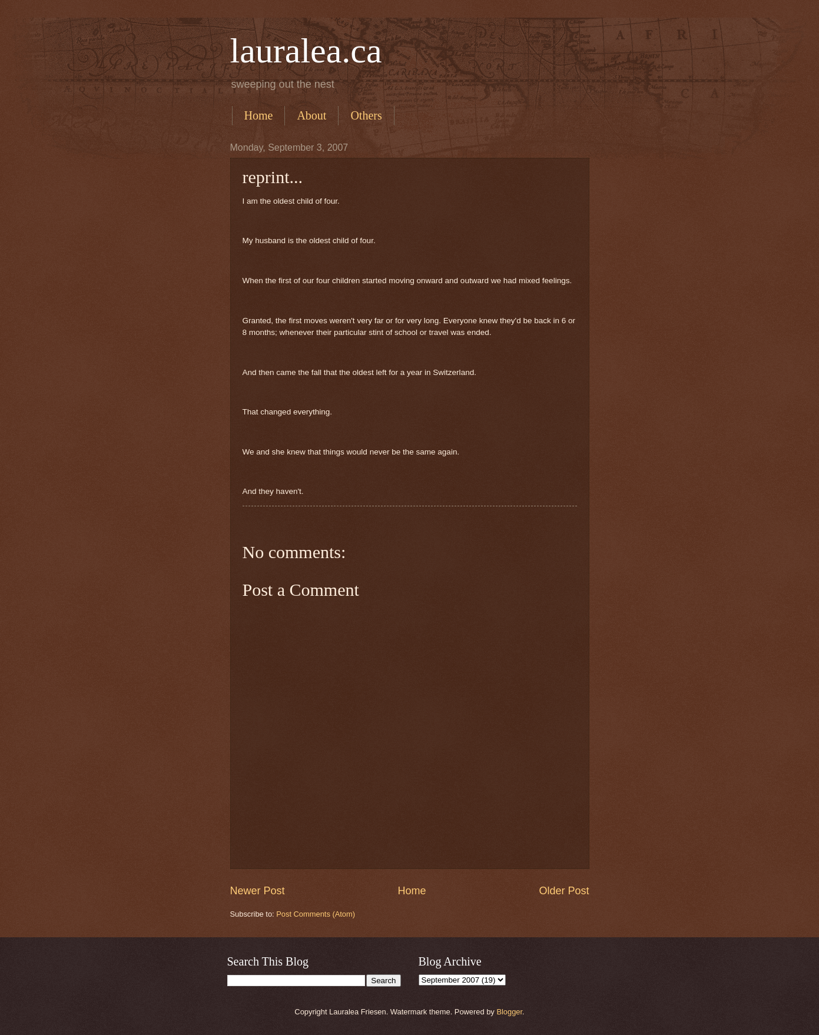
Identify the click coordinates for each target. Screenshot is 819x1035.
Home (258, 115)
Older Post (564, 891)
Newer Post (257, 891)
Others (366, 115)
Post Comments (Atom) (315, 914)
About (311, 115)
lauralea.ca (306, 50)
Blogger (509, 1011)
